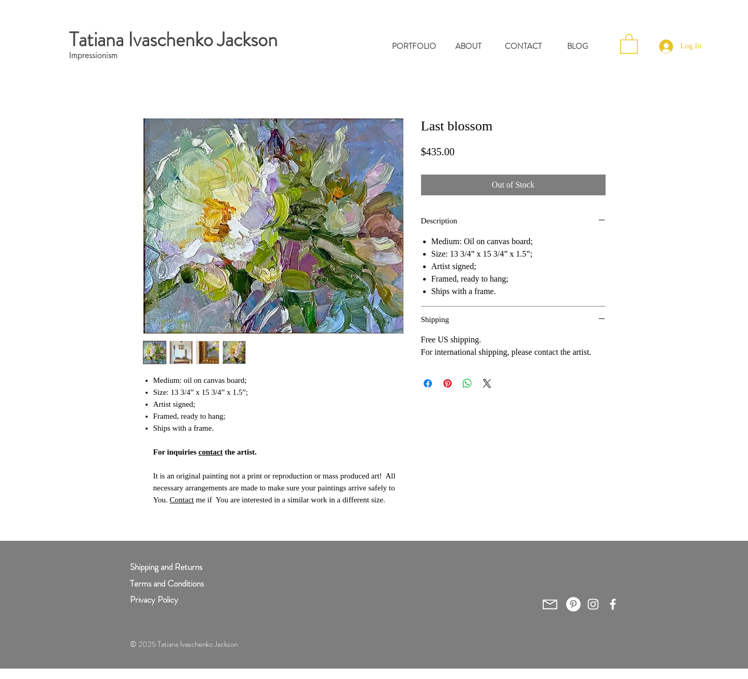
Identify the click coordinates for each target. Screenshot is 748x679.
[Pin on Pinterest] (447, 383)
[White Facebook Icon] (613, 604)
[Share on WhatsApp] (467, 383)
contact (211, 452)
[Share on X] (487, 383)
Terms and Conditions (167, 583)
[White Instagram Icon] (593, 604)
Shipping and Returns (166, 567)
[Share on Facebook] (428, 383)
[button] (629, 43)
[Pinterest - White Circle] (573, 604)
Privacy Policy (154, 599)
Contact (181, 500)
